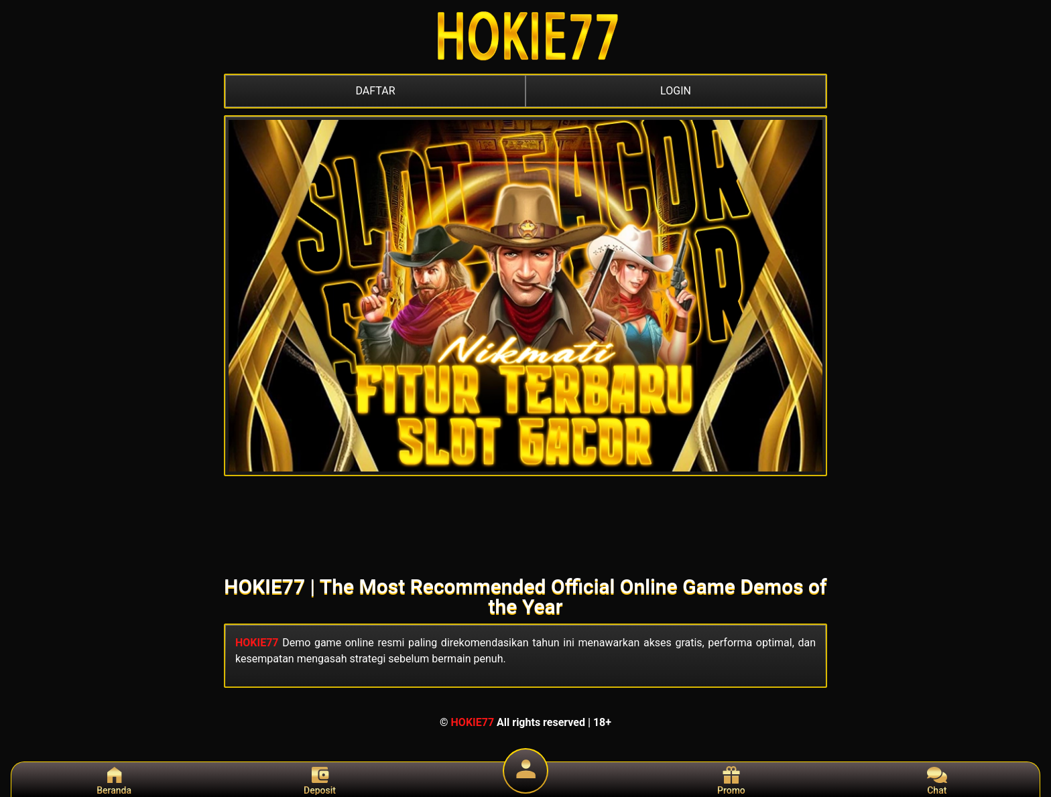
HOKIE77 (257, 642)
